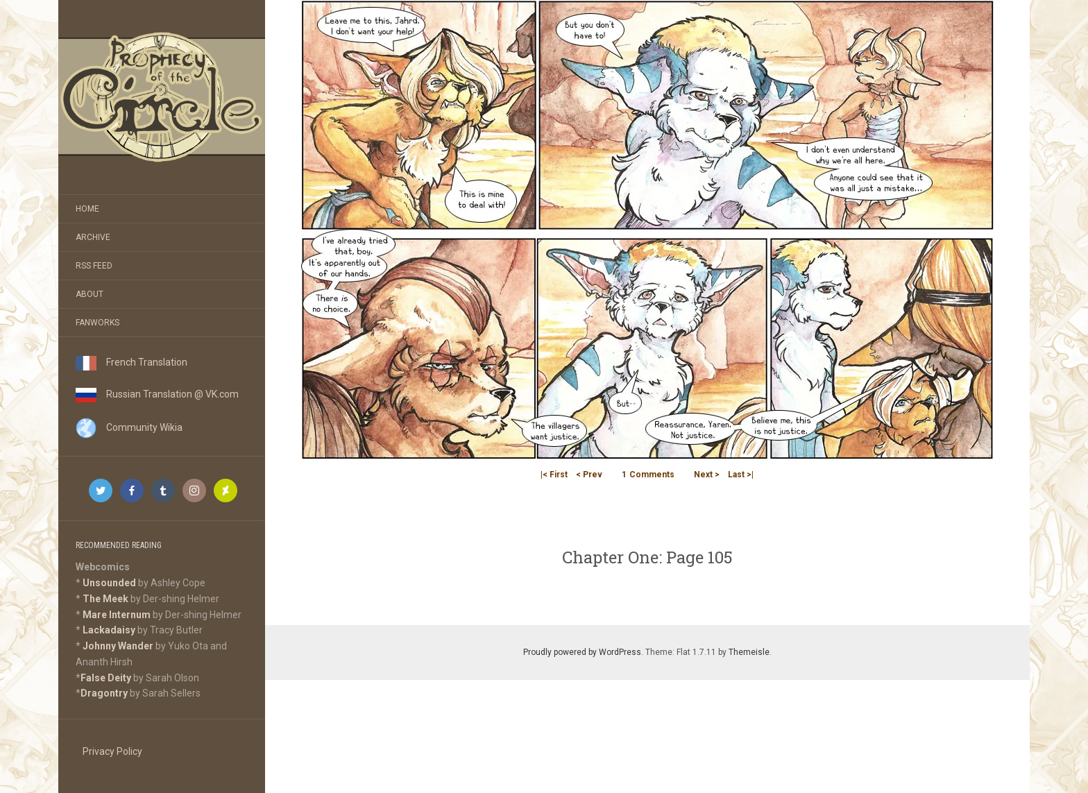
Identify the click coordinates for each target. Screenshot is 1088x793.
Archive (93, 237)
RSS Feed (94, 266)
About (89, 294)
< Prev (589, 474)
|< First (554, 474)
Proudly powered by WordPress (582, 652)
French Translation (131, 362)
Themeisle (749, 652)
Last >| (741, 474)
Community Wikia (129, 427)
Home (87, 209)
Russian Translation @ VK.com (157, 394)
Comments (648, 474)
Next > (707, 474)
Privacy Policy (112, 751)
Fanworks (97, 322)
